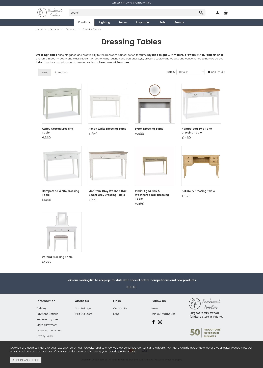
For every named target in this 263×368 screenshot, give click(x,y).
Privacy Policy (45, 336)
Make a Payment (47, 325)
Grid (212, 72)
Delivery (41, 308)
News (154, 308)
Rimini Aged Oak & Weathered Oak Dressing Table (152, 194)
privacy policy (19, 351)
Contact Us (120, 308)
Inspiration (143, 22)
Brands (179, 22)
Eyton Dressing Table (149, 128)
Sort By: (185, 72)
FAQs (116, 314)
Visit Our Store (83, 314)
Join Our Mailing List (163, 314)
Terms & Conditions (49, 330)
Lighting (104, 22)
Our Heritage (83, 308)
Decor (123, 22)
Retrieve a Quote (47, 319)
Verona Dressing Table (57, 257)
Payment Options (47, 314)
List (221, 72)
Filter (45, 72)
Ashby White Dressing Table (107, 128)
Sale (162, 22)
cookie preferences (122, 351)
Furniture (84, 22)
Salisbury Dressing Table (198, 191)
